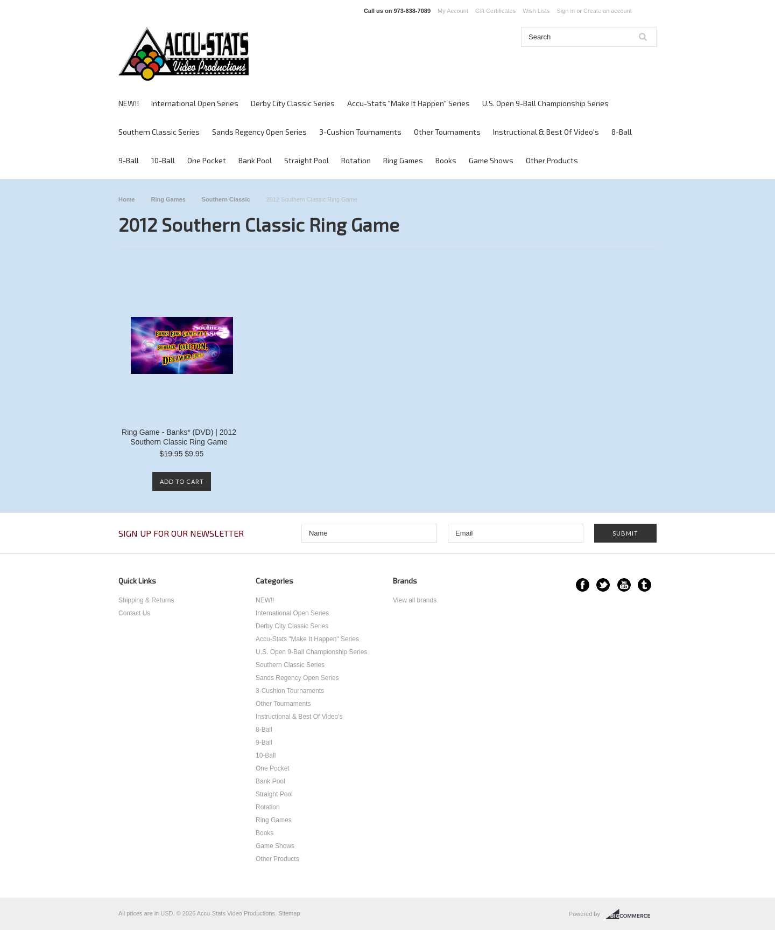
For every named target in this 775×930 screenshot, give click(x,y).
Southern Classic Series (159, 131)
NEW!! (128, 103)
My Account (453, 11)
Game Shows (491, 160)
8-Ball (621, 131)
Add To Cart (182, 481)
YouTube (624, 585)
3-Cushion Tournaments (360, 131)
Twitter (603, 585)
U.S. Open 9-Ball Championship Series (545, 103)
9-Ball (128, 160)
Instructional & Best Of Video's (546, 131)
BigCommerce (631, 914)
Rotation (356, 160)
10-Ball (163, 160)
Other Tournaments (447, 131)
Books (445, 160)
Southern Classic (226, 199)
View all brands (414, 600)
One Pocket (206, 160)
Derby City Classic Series (293, 103)
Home (126, 199)
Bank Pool (255, 160)
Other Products (552, 160)
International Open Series (194, 103)
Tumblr (644, 585)
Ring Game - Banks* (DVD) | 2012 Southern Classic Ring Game (179, 437)
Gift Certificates (495, 11)
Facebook (582, 585)
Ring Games (403, 160)
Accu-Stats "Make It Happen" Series (408, 103)
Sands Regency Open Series (259, 131)
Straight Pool (306, 160)
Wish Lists (536, 11)
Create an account (607, 11)
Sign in (565, 11)
